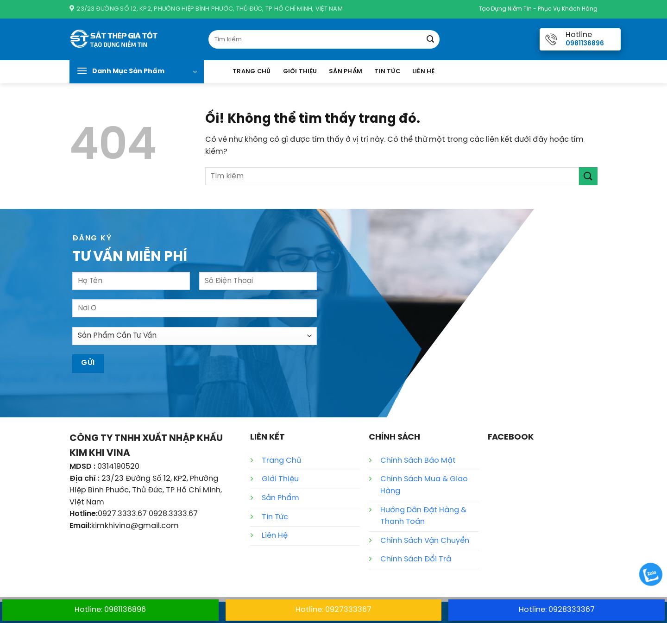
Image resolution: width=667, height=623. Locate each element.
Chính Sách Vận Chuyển (424, 541)
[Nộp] (430, 39)
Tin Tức (387, 72)
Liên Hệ (423, 72)
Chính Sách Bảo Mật (418, 461)
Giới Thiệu (300, 72)
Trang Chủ (252, 72)
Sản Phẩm (345, 72)
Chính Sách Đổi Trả (415, 559)
